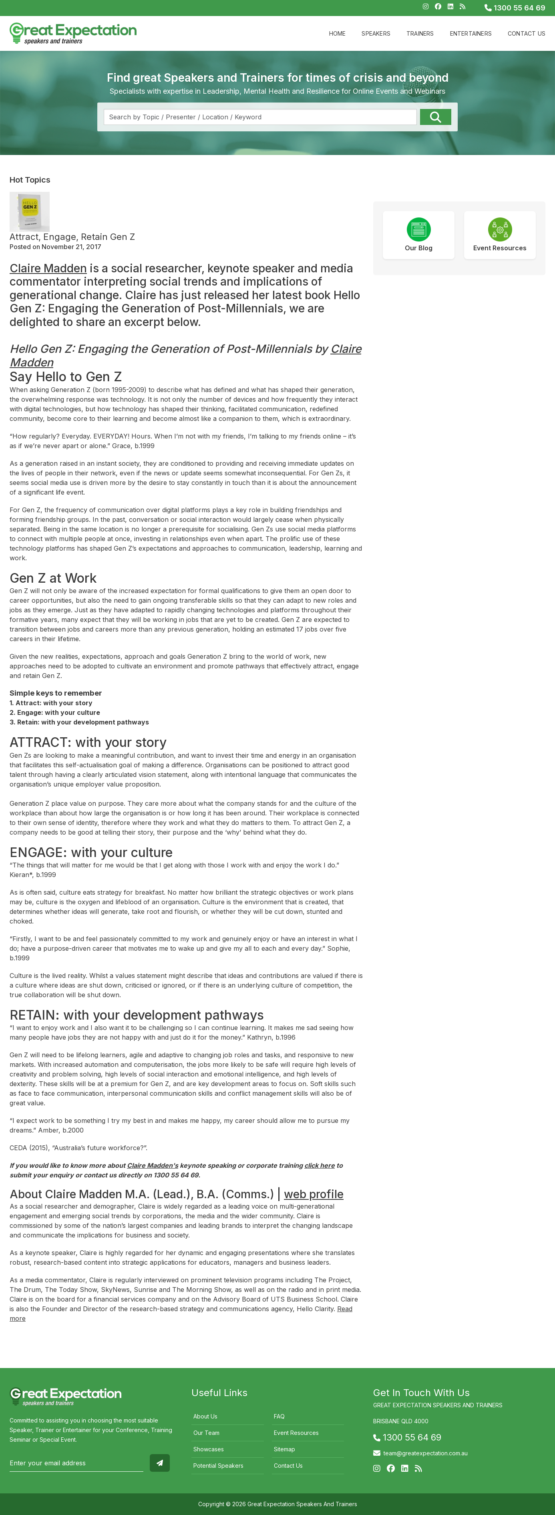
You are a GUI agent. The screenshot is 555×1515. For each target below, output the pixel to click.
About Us (205, 1416)
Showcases (208, 1449)
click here (319, 1165)
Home (337, 33)
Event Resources (296, 1432)
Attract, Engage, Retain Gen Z (72, 236)
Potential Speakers (218, 1465)
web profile (314, 1194)
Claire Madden (48, 268)
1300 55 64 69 (515, 8)
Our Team (206, 1432)
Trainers (420, 33)
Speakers (376, 33)
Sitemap (284, 1449)
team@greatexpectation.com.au (426, 1453)
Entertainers (471, 33)
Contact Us (526, 33)
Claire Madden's (152, 1165)
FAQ (279, 1416)
